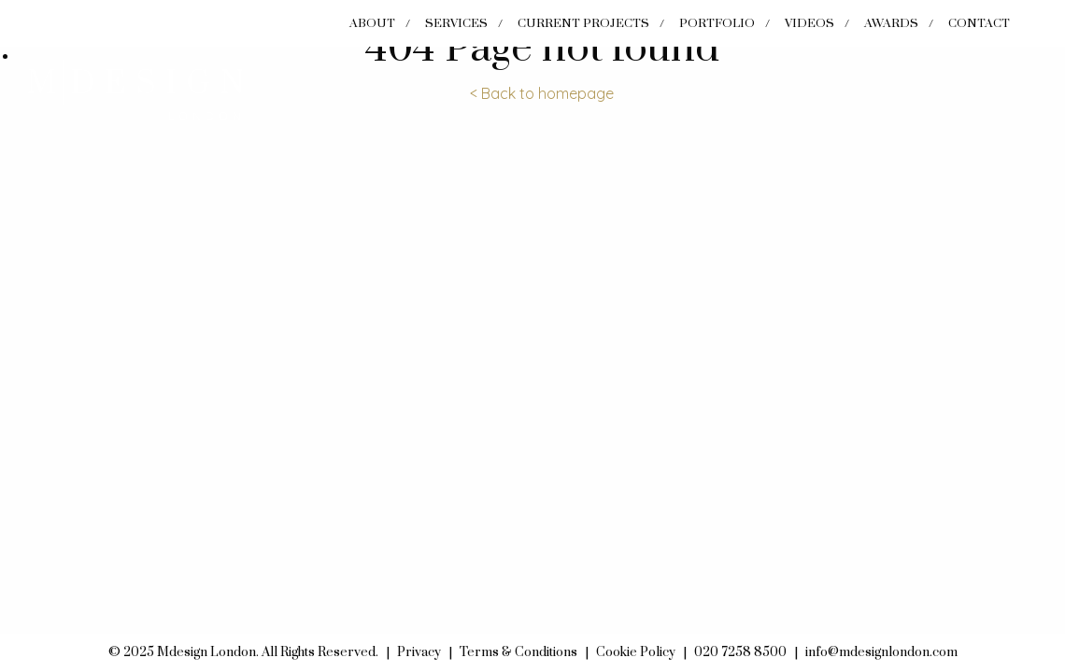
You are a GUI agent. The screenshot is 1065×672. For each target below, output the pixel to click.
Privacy (419, 652)
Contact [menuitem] (979, 23)
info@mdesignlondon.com (881, 652)
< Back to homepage (542, 93)
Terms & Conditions (518, 652)
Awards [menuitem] (891, 23)
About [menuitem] (372, 23)
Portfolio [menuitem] (717, 23)
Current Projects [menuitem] (583, 23)
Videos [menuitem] (809, 23)
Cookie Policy (635, 652)
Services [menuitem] (456, 23)
